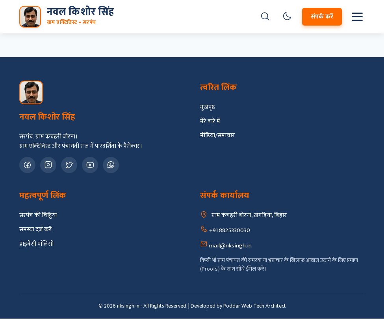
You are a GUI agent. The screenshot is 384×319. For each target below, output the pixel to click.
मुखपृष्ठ (207, 107)
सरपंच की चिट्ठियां (38, 215)
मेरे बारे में (210, 121)
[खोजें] (265, 17)
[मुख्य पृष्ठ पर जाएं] (66, 17)
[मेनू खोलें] (357, 17)
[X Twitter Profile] (69, 165)
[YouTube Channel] (90, 165)
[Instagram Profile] (48, 165)
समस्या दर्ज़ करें (35, 229)
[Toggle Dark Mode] (287, 17)
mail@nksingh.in (226, 245)
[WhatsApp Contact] (111, 165)
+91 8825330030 (225, 230)
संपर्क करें (322, 16)
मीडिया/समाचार (217, 135)
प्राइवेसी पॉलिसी (36, 244)
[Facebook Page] (27, 165)
